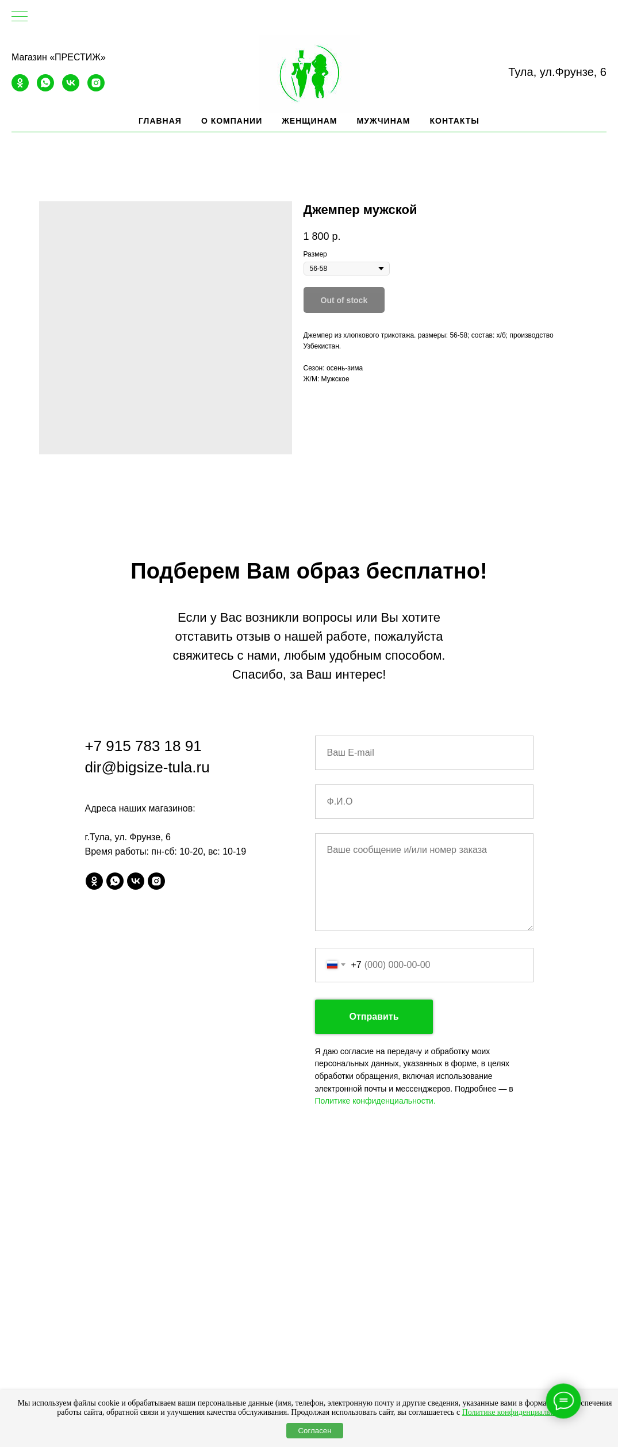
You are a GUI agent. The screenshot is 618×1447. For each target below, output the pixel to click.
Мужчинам (383, 120)
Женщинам (309, 120)
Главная (160, 120)
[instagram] (96, 88)
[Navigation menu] (19, 17)
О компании (231, 120)
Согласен (314, 1430)
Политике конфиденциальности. (375, 1100)
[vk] (70, 88)
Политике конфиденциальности (516, 1412)
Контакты (454, 120)
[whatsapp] (45, 88)
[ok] (20, 88)
